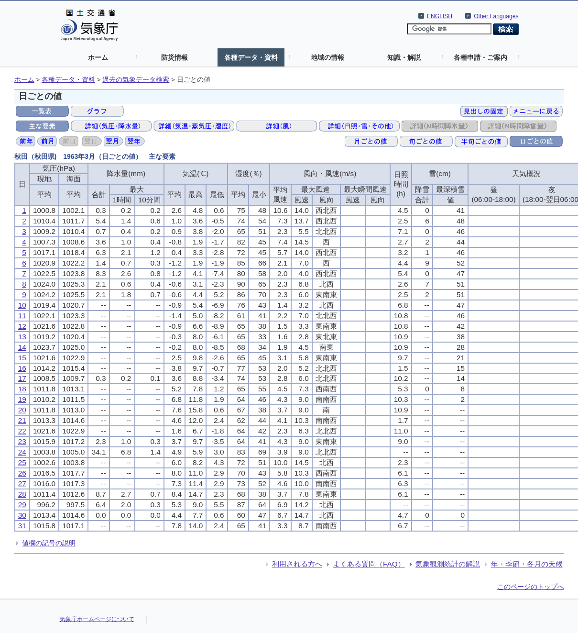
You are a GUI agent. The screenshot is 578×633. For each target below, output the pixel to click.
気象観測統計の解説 (447, 564)
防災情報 (174, 57)
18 (22, 389)
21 (22, 420)
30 (22, 515)
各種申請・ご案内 (480, 57)
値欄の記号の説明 (49, 543)
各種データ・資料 (251, 57)
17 (22, 378)
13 (22, 337)
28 (22, 494)
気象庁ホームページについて (97, 619)
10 (22, 305)
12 (22, 326)
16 (22, 368)
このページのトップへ (530, 586)
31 (22, 526)
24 (22, 452)
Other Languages (496, 16)
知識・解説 (404, 57)
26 (22, 473)
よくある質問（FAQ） (369, 564)
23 (22, 441)
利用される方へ (297, 564)
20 (22, 410)
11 (22, 315)
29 (22, 504)
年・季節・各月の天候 (527, 564)
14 (22, 347)
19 (22, 399)
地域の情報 (327, 57)
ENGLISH (439, 16)
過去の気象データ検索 (135, 79)
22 (22, 431)
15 (22, 358)
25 (22, 462)
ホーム (98, 57)
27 (22, 483)
